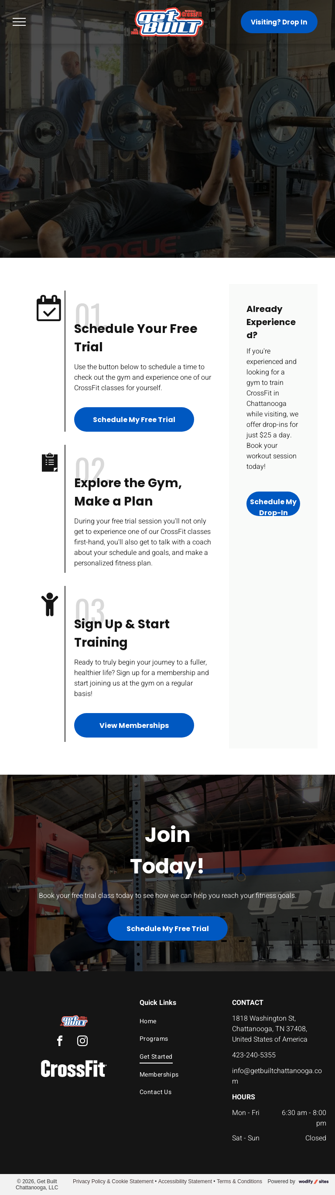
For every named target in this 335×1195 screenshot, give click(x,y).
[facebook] (60, 1042)
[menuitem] (178, 1021)
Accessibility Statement (185, 1181)
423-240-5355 (254, 1055)
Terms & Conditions (239, 1181)
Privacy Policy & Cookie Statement (113, 1181)
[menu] (19, 21)
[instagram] (82, 1042)
